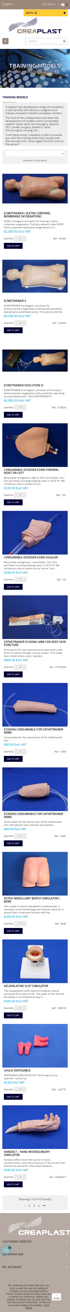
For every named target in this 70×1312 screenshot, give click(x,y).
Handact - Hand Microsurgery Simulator (27, 1153)
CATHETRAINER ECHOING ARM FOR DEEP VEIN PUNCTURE (35, 643)
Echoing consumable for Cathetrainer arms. (33, 731)
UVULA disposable (17, 1070)
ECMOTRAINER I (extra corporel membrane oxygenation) (27, 215)
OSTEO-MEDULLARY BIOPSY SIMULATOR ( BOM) (32, 900)
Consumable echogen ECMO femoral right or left (31, 471)
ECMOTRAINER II (15, 301)
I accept (56, 1296)
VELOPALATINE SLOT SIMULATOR (26, 986)
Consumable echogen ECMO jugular (31, 557)
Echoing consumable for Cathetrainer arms (33, 815)
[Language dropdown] (8, 4)
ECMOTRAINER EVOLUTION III (24, 385)
